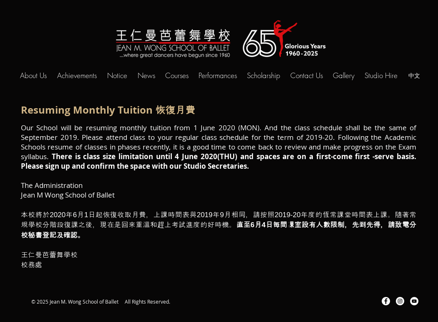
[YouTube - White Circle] (414, 301)
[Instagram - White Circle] (400, 301)
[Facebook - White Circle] (386, 301)
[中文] (414, 75)
